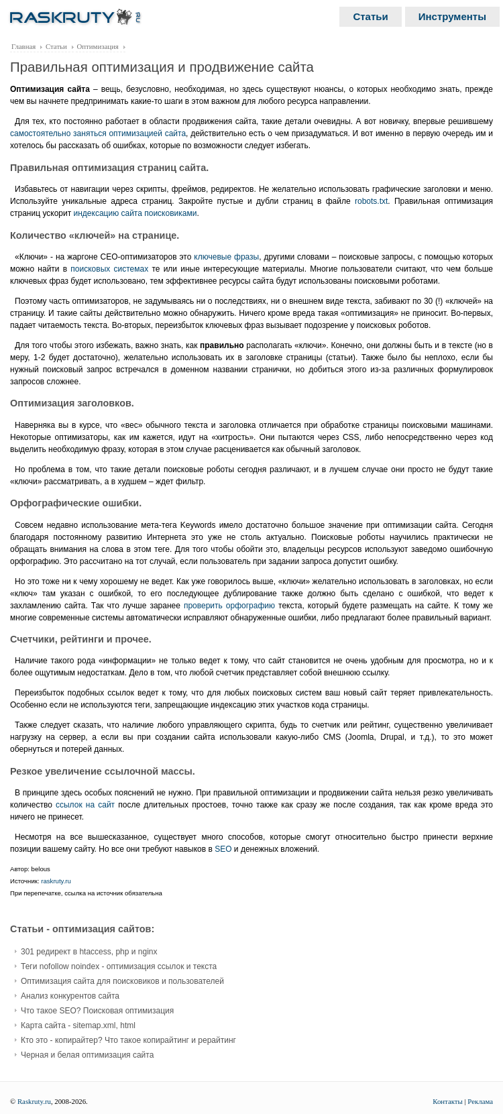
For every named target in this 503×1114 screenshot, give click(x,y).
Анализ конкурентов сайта (70, 996)
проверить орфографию (229, 605)
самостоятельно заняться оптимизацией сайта (98, 133)
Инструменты (452, 16)
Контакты (448, 1101)
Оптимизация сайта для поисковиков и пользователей (122, 981)
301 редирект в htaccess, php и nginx (89, 951)
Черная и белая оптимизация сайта (87, 1055)
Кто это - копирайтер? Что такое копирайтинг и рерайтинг (128, 1040)
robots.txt (371, 201)
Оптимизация (98, 46)
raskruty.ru (56, 881)
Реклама (480, 1101)
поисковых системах (109, 269)
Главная (23, 46)
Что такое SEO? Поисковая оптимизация (97, 1010)
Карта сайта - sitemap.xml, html (78, 1025)
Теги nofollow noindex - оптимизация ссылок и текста (119, 966)
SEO (223, 849)
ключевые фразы (226, 257)
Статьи (370, 16)
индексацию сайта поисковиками (135, 213)
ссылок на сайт (85, 805)
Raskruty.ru (34, 1101)
